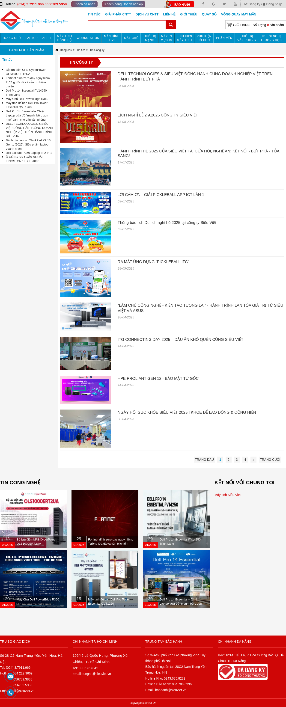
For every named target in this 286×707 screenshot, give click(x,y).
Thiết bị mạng (149, 38)
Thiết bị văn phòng (246, 38)
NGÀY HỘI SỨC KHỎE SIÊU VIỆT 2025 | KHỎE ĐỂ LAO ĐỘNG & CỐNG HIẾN (187, 412)
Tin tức (94, 14)
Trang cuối (270, 459)
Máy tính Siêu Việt (227, 495)
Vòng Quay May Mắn (238, 14)
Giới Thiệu (188, 14)
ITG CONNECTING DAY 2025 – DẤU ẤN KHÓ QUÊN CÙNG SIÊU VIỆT (180, 339)
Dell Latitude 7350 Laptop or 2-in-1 (29, 152)
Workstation (88, 38)
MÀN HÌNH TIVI (111, 38)
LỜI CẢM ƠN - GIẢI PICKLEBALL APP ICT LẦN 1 (161, 195)
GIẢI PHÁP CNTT (118, 14)
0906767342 (88, 668)
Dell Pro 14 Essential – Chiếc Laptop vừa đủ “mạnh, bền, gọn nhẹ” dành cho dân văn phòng (27, 115)
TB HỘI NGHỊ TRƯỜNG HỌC (271, 38)
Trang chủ (11, 38)
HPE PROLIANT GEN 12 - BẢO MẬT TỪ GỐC (158, 378)
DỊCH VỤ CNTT (147, 14)
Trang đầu (204, 459)
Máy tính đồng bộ (64, 38)
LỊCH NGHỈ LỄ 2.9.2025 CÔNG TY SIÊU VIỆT (158, 115)
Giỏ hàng (241, 25)
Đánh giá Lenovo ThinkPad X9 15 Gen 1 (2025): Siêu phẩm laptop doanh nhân (28, 144)
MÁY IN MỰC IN (166, 38)
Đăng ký (252, 4)
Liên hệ (169, 14)
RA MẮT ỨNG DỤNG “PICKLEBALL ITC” (153, 262)
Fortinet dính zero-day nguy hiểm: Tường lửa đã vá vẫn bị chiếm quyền (28, 82)
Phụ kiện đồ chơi (204, 38)
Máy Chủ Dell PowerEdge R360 (27, 99)
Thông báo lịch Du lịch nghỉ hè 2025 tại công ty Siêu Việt (167, 222)
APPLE (47, 38)
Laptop (32, 38)
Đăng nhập (272, 4)
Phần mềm (224, 38)
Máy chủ (131, 38)
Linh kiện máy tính (184, 38)
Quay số (209, 14)
